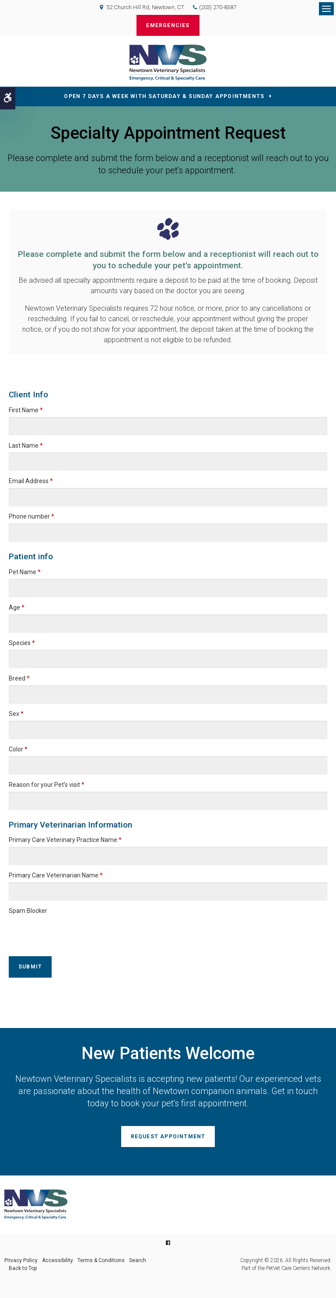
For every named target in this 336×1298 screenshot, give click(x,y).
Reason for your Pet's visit (46, 784)
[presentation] (60, 931)
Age (16, 607)
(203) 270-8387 (217, 7)
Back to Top (23, 1268)
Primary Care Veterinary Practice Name (65, 839)
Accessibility (57, 1260)
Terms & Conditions (101, 1260)
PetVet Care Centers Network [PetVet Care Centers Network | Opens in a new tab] (298, 1268)
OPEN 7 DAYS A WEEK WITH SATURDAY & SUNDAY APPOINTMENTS (164, 96)
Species (22, 642)
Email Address (31, 480)
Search (137, 1260)
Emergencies (167, 25)
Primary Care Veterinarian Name (56, 875)
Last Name (26, 445)
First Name (26, 410)
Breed (19, 678)
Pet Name (25, 571)
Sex (16, 713)
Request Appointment (168, 1136)
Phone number (31, 516)
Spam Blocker (28, 910)
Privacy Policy (21, 1260)
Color (18, 749)
